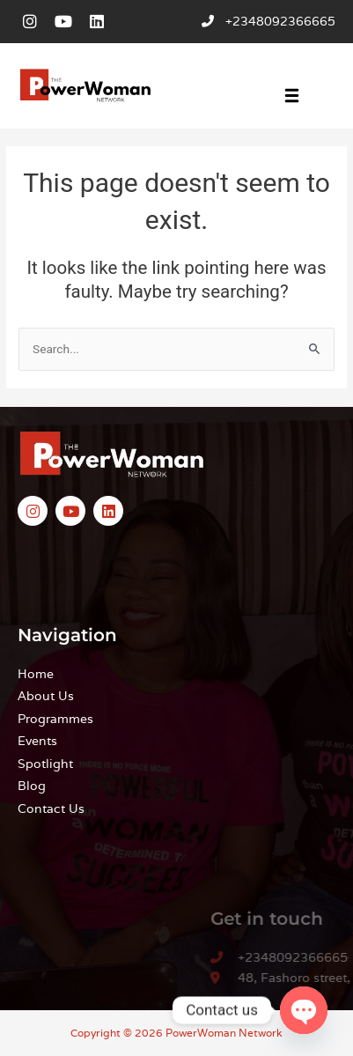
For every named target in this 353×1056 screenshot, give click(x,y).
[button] (292, 97)
